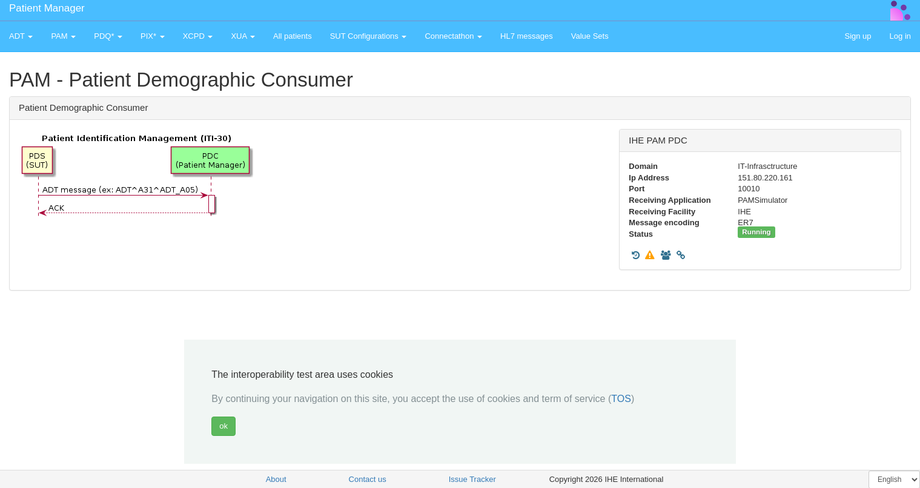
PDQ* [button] (108, 36)
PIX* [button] (153, 36)
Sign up (857, 36)
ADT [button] (21, 36)
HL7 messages (526, 36)
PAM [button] (63, 36)
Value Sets (590, 36)
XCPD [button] (198, 36)
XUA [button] (243, 36)
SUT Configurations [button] (368, 36)
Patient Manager (47, 8)
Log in (900, 36)
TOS (621, 399)
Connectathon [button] (453, 36)
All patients (292, 36)
